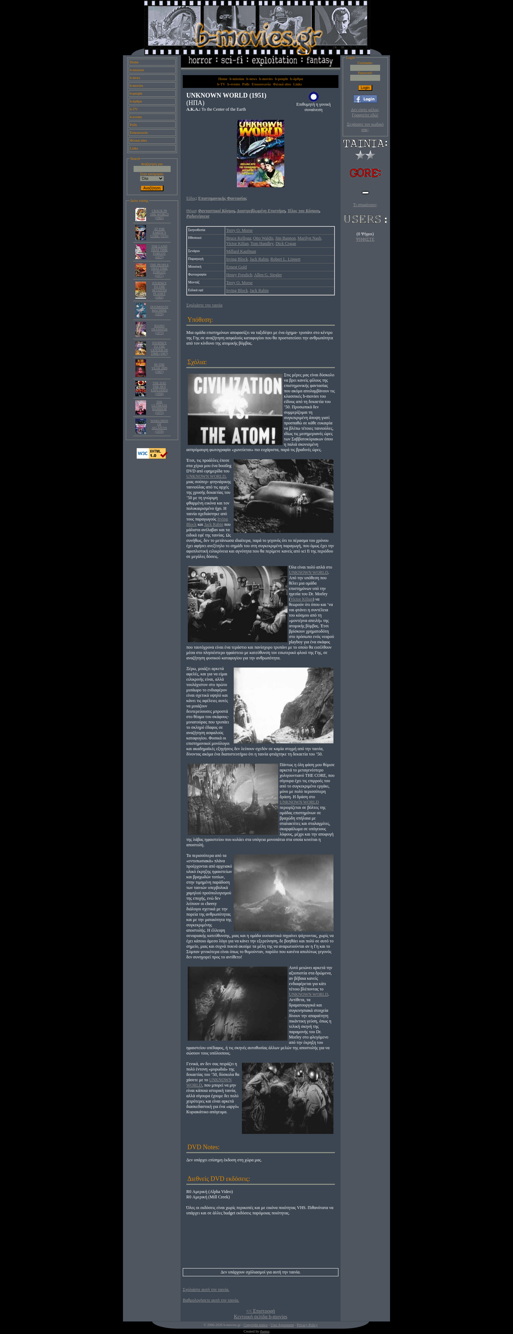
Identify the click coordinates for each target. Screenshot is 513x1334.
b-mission (137, 70)
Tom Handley (262, 243)
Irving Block (237, 259)
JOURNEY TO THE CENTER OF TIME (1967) (159, 348)
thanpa (265, 1331)
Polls (133, 125)
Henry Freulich (239, 274)
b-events (136, 117)
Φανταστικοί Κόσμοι (216, 210)
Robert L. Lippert (285, 259)
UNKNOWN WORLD (206, 476)
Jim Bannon (285, 238)
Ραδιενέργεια (197, 216)
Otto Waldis (263, 238)
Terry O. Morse (239, 230)
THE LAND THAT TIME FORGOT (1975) (159, 252)
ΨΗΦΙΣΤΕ (365, 239)
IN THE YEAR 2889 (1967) (159, 368)
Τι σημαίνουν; (365, 204)
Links (134, 148)
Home (134, 62)
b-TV (134, 109)
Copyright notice (256, 1325)
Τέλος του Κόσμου (303, 210)
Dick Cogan (285, 243)
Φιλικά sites (138, 140)
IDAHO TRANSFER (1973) (159, 329)
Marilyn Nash (309, 238)
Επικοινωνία (139, 133)
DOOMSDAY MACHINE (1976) (159, 310)
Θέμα (191, 210)
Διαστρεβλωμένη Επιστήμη (261, 210)
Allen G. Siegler (268, 274)
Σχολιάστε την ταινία (204, 305)
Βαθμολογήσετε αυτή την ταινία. (211, 1300)
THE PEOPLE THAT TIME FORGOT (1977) (159, 270)
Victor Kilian (237, 243)
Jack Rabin (259, 259)
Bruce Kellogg (238, 238)
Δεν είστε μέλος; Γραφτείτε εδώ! (365, 112)
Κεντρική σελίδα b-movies (260, 1316)
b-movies (136, 86)
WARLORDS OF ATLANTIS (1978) (160, 426)
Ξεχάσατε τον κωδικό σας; (365, 127)
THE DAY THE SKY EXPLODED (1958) (159, 388)
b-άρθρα (136, 101)
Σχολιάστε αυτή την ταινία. (206, 1289)
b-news (135, 78)
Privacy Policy (307, 1325)
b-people (136, 93)
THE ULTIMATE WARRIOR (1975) (159, 407)
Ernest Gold (236, 267)
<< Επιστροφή (260, 1311)
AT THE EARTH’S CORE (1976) (159, 232)
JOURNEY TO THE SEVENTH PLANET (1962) (159, 290)
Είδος (191, 198)
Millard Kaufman (241, 251)
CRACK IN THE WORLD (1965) (159, 214)
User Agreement (282, 1325)
